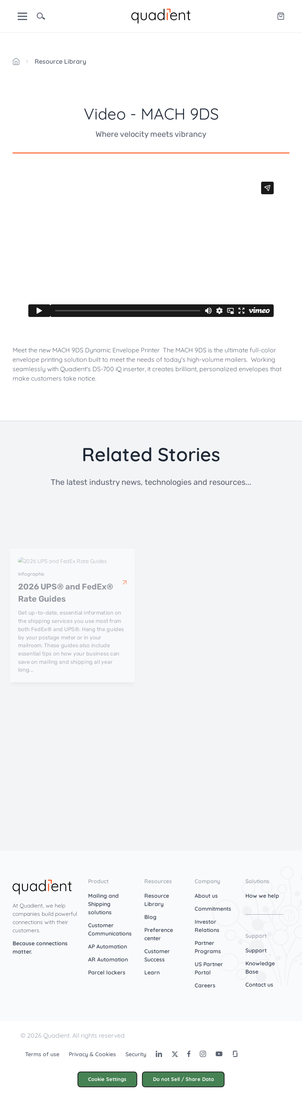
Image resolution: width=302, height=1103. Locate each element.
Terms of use (42, 1054)
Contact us (259, 984)
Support (256, 950)
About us (206, 895)
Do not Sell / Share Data (183, 1079)
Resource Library (60, 61)
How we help (262, 895)
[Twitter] (174, 1054)
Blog (150, 917)
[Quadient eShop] (281, 16)
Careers (205, 985)
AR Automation (108, 959)
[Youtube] (219, 1054)
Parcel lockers (106, 972)
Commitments (213, 908)
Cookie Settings (107, 1079)
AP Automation (107, 946)
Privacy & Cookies (92, 1054)
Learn (152, 972)
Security (135, 1054)
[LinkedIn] (159, 1054)
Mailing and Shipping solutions (103, 904)
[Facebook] (188, 1054)
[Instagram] (203, 1054)
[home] (160, 15)
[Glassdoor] (235, 1054)
